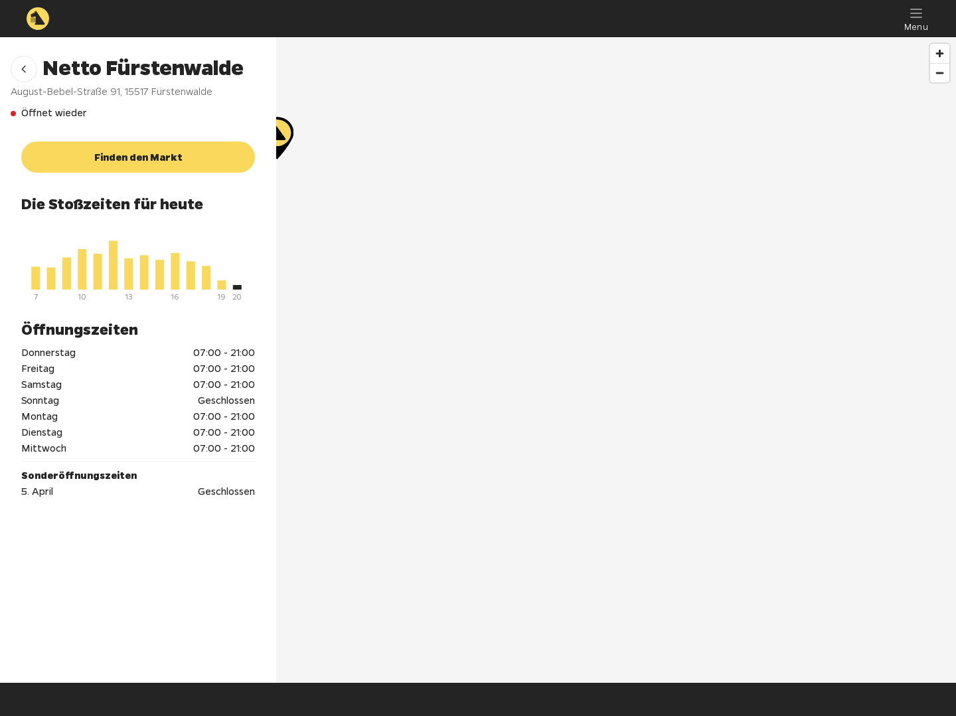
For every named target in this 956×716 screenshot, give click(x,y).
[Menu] (916, 18)
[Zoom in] (939, 53)
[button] (24, 69)
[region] (616, 360)
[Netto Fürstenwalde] (616, 338)
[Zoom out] (939, 72)
